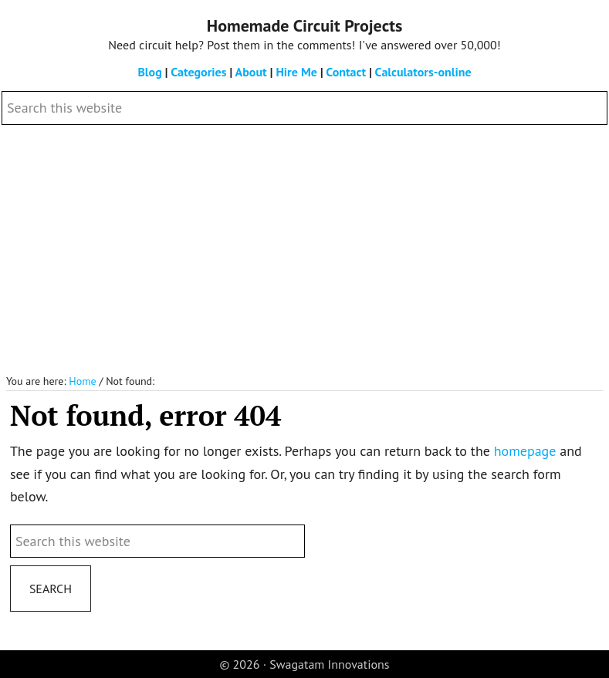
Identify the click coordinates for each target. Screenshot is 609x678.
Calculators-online (423, 71)
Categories (198, 71)
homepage (525, 451)
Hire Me (296, 71)
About (251, 71)
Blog (149, 71)
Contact (346, 71)
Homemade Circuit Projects (304, 25)
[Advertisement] (304, 250)
